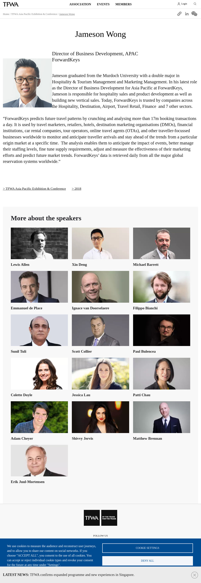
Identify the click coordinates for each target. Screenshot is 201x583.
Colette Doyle (21, 395)
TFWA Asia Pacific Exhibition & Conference (34, 14)
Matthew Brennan (147, 438)
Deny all (147, 560)
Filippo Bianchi (145, 308)
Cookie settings (147, 548)
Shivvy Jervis (82, 438)
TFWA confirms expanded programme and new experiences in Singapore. (68, 575)
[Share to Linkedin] (187, 14)
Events (103, 4)
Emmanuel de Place (26, 308)
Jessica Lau (81, 395)
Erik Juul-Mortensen (28, 482)
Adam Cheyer (22, 438)
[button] (179, 14)
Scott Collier (82, 351)
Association (80, 4)
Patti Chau (141, 395)
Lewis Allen (20, 264)
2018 (78, 189)
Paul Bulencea (144, 351)
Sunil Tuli (18, 351)
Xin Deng (79, 264)
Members (123, 4)
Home (6, 14)
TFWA (11, 4)
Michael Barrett (146, 264)
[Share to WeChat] (194, 14)
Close (194, 575)
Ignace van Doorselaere (90, 308)
